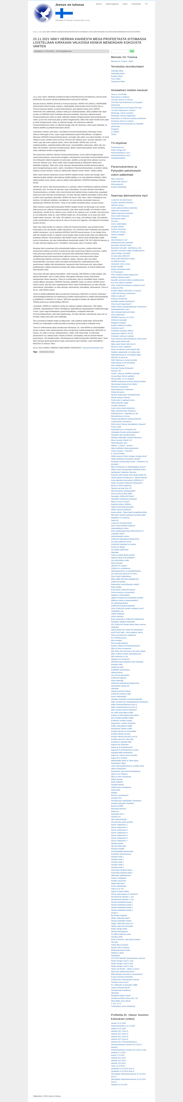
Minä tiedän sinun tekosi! (121, 1001)
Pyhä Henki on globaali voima (122, 400)
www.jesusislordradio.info (93, 348)
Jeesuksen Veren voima (120, 264)
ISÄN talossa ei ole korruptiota (123, 363)
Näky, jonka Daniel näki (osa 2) (123, 344)
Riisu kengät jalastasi (119, 643)
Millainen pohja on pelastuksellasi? (125, 600)
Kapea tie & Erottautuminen (122, 747)
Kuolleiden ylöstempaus (120, 670)
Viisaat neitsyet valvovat (120, 397)
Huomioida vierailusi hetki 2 (122, 873)
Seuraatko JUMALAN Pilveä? (122, 496)
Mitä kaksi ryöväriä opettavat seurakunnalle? (128, 515)
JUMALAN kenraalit (119, 320)
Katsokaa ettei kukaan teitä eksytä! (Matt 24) (128, 475)
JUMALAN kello (117, 667)
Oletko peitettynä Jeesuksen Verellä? (125, 459)
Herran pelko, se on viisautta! (122, 379)
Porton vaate (116, 427)
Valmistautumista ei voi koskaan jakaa (126, 355)
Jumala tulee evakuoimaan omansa (125, 980)
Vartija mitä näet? (118, 883)
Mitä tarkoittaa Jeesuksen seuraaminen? (127, 974)
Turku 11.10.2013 (118, 1066)
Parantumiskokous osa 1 (121, 153)
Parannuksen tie (117, 147)
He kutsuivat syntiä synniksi (122, 822)
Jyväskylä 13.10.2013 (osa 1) (122, 1069)
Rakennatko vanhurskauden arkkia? (125, 584)
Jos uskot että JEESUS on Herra (124, 574)
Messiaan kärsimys (118, 809)
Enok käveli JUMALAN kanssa (123, 590)
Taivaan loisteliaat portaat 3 (122, 907)
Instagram (115, 129)
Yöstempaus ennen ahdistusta (123, 1006)
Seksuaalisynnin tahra (119, 528)
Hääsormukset (117, 672)
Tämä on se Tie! (117, 889)
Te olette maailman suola (121, 934)
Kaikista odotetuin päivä (120, 277)
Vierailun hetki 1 (117, 857)
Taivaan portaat (117, 843)
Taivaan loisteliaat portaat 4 (122, 910)
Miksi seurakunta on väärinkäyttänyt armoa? (128, 467)
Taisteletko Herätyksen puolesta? (124, 499)
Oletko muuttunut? (118, 296)
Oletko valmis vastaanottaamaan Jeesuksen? (129, 307)
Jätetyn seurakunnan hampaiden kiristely (127, 598)
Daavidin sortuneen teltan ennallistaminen (127, 280)
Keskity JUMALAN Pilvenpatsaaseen (125, 646)
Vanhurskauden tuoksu (120, 536)
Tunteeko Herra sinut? (120, 982)
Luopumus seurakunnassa (121, 200)
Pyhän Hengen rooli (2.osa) (122, 964)
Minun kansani (117, 563)
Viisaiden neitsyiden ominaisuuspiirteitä (126, 699)
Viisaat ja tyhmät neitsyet (121, 691)
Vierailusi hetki (117, 937)
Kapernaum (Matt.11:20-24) (122, 333)
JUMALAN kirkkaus (118, 678)
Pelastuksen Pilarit (118, 763)
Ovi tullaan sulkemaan (120, 550)
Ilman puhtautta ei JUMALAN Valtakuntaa (127, 619)
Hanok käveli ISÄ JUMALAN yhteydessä (127, 630)
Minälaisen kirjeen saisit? (121, 996)
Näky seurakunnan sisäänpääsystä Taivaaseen (129, 702)
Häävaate (115, 552)
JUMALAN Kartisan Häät (121, 694)
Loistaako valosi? (118, 534)
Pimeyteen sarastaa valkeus (122, 331)
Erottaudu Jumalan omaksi (121, 721)
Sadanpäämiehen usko (120, 309)
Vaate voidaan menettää (120, 253)
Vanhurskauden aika (119, 443)
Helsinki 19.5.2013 (118, 1063)
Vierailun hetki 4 (117, 865)
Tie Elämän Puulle (118, 261)
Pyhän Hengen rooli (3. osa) (122, 966)
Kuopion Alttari (117, 76)
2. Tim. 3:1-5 (116, 1004)
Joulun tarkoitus (117, 616)
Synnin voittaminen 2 (119, 827)
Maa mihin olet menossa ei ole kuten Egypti (128, 651)
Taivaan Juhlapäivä (118, 878)
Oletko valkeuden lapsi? (120, 918)
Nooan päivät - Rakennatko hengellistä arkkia (129, 512)
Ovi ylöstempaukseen (119, 603)
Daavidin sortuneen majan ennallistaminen (128, 251)
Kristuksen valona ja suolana (122, 336)
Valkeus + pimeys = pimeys (122, 446)
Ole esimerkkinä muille (120, 560)
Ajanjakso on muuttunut (120, 518)
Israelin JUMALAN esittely (121, 325)
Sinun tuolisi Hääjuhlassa (121, 576)
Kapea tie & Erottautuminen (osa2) (124, 750)
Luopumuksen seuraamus (121, 421)
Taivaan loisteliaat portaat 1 (122, 902)
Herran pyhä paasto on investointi (124, 894)
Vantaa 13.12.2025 (118, 1023)
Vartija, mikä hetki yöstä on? (122, 923)
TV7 (146, 4)
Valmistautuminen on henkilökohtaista (126, 571)
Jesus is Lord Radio (119, 94)
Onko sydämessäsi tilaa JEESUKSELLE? (127, 531)
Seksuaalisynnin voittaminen (122, 389)
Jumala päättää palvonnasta (122, 851)
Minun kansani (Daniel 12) (121, 440)
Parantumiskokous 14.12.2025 (123, 1026)
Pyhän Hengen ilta (118, 150)
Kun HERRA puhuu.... (119, 638)
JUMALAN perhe (117, 392)
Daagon (114, 237)
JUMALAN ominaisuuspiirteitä (123, 606)
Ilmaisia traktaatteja (118, 187)
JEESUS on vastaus (119, 566)
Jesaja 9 (114, 913)
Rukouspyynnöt (117, 184)
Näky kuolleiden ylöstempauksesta (124, 448)
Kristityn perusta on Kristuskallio (123, 731)
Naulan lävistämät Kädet (120, 269)
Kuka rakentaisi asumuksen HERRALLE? (127, 480)
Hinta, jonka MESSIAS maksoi (123, 259)
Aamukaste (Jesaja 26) (120, 686)
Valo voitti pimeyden (119, 819)
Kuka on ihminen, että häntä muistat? (125, 939)
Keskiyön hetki (117, 664)
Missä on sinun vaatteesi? (121, 347)
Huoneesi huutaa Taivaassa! (122, 368)
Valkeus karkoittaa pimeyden (122, 507)
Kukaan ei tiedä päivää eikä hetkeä (125, 715)
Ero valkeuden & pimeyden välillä (124, 985)
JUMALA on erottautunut (121, 568)
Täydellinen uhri (117, 611)
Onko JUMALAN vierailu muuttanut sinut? (127, 608)
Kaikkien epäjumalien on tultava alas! (125, 352)
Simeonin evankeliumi (119, 387)
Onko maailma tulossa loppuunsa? (124, 275)
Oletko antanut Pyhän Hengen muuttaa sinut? (129, 456)
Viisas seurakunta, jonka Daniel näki (125, 349)
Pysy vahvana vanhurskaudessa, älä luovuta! (129, 339)
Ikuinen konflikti (117, 267)
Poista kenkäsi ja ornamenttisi (123, 592)
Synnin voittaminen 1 (119, 825)
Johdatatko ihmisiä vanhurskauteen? (125, 432)
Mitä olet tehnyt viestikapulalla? (123, 491)
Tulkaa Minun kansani (119, 945)
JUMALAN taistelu (118, 582)
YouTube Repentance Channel (123, 110)
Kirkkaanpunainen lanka (120, 950)
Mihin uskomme (117, 179)
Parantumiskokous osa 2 (121, 155)
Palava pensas (117, 779)
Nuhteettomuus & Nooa (120, 416)
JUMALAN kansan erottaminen (123, 293)
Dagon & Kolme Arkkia (120, 891)
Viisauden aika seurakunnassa (123, 435)
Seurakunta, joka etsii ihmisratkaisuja (125, 771)
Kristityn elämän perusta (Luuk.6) (124, 737)
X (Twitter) (115, 132)
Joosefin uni (116, 817)
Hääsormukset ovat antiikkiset (123, 558)
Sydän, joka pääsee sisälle (121, 726)
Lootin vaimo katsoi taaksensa (123, 408)
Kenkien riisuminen (118, 229)
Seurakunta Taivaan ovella (121, 729)
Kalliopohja (115, 956)
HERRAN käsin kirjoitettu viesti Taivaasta (127, 662)
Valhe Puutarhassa (118, 769)
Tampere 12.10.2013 (119, 1085)
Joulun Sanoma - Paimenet (122, 451)
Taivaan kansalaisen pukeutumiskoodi (126, 419)
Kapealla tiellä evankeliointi (121, 753)
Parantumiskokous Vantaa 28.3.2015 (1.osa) (128, 1050)
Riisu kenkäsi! (116, 640)
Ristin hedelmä (117, 782)
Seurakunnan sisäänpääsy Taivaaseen (126, 801)
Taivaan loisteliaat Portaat (121, 921)
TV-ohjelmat (119, 143)
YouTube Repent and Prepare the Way (126, 108)
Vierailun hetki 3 (117, 862)
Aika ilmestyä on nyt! (119, 240)
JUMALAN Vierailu (118, 232)
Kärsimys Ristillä (117, 849)
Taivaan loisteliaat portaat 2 (122, 905)
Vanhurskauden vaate (119, 403)
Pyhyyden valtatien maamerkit (123, 622)
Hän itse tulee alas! (118, 846)
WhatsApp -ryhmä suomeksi (122, 113)
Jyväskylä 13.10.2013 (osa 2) (122, 1071)
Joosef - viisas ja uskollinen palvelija (125, 373)
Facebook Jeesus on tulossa (122, 121)
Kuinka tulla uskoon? (119, 182)
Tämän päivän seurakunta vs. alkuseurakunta (129, 478)
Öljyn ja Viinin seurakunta (121, 648)
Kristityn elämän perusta (120, 734)
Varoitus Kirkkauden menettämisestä (125, 395)
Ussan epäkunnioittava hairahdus (124, 208)
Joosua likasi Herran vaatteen (122, 376)
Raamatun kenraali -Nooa (121, 245)
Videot (124, 4)
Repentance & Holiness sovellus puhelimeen (128, 118)
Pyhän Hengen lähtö (119, 929)
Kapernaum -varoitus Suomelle (123, 723)
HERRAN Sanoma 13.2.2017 (122, 317)
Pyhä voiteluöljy (117, 680)
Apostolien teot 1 (117, 814)
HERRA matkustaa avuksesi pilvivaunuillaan (128, 381)
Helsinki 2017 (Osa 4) (119, 1039)
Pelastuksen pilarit (118, 219)
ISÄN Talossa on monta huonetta (124, 360)
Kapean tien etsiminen (120, 745)
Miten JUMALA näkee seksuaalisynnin (126, 654)
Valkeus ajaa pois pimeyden (122, 213)
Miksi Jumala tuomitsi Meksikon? (124, 710)
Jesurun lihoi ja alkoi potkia (121, 494)
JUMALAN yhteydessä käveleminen (125, 539)
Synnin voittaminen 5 (119, 835)
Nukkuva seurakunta (119, 299)
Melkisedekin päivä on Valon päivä (124, 761)
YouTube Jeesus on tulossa (122, 100)
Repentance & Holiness (120, 97)
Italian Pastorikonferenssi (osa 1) (124, 705)
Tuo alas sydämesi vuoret (121, 542)
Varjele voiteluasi (117, 614)
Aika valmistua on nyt (119, 656)
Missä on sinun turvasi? (120, 502)
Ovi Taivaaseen (117, 272)
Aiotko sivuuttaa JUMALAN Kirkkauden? (127, 483)
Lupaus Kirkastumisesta (120, 988)
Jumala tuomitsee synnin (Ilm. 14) (124, 998)
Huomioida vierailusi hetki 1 (122, 870)
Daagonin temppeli (118, 323)
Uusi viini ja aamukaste (120, 675)
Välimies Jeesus (117, 205)
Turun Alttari (116, 79)
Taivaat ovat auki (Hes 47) (121, 488)
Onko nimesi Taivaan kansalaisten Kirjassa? (128, 424)
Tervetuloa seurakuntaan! (127, 66)
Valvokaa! (115, 688)
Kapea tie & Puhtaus (119, 758)
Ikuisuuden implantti (119, 915)
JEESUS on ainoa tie (119, 357)
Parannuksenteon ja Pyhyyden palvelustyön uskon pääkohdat (126, 170)
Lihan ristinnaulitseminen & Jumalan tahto (127, 766)
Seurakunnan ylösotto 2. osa (122, 899)
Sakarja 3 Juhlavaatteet (120, 595)
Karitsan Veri (116, 371)
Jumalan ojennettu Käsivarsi (122, 203)
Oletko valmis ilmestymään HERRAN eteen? (128, 470)
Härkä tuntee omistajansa (121, 787)
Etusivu (99, 4)
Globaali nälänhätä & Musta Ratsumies (126, 438)
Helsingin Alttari (117, 71)
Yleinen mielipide (118, 235)
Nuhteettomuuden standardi (122, 243)
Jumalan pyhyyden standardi (122, 803)
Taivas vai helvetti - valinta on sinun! (125, 969)
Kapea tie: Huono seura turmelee (124, 755)
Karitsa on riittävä (118, 547)
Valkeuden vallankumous (121, 875)
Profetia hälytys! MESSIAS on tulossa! (126, 291)
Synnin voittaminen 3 (119, 830)
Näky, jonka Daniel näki (120, 341)
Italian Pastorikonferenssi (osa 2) (124, 707)
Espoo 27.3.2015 (118, 1055)
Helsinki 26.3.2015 (118, 1058)
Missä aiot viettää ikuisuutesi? (123, 972)
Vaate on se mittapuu (119, 774)
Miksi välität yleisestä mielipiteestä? (125, 579)
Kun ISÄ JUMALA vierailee (121, 283)
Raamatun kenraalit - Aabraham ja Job (126, 248)
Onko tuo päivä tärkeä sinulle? (123, 555)
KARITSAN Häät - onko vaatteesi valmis (127, 632)
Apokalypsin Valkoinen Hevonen (123, 472)
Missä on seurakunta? (119, 795)
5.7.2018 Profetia (118, 454)
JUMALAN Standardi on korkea (123, 544)
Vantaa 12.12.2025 (118, 1028)
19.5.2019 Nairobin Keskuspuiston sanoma (128, 958)
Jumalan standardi (118, 405)
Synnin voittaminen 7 (119, 841)
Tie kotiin (114, 221)
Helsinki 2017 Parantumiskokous (124, 1042)
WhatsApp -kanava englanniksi (123, 116)
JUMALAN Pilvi (117, 288)
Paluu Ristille (116, 587)
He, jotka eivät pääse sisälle (122, 713)
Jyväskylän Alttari (118, 73)
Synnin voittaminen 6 (119, 838)
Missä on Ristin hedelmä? (121, 486)
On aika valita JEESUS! (120, 256)
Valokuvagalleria (112, 4)
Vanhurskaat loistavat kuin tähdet (124, 384)
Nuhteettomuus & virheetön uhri (123, 429)
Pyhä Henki (115, 790)
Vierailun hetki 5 (117, 867)
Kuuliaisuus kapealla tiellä (121, 742)
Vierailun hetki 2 (117, 859)
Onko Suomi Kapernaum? (121, 304)
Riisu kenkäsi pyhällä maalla (122, 718)
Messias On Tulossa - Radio (122, 61)
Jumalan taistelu (117, 227)
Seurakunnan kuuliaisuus (121, 990)
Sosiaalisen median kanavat (129, 90)
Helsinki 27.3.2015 (118, 1053)
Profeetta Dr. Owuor (47, 352)
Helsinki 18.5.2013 (118, 1061)
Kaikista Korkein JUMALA (121, 504)
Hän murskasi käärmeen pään (123, 312)
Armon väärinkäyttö (118, 224)
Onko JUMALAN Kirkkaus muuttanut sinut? (128, 285)
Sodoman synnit (117, 328)
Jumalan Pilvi (116, 798)
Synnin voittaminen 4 (119, 833)
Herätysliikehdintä (118, 158)
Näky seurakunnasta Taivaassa (123, 411)
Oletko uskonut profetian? (121, 510)
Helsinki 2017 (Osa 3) (119, 1037)
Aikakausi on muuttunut (120, 659)
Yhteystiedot (136, 4)
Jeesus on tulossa (69, 4)
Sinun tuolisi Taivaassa (120, 216)
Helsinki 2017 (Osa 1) (119, 1034)
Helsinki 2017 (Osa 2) (119, 1031)
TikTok (113, 134)
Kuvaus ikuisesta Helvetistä (122, 977)
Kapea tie (115, 520)
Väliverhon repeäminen (120, 211)
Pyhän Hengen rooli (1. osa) (122, 961)
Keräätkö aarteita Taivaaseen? (123, 301)
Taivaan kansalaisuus (119, 931)
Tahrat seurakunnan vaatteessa (123, 635)
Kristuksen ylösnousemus (121, 854)
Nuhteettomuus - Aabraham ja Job (124, 413)
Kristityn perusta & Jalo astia (122, 739)
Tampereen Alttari (118, 81)
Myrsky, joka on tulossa (120, 947)
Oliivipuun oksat (117, 953)
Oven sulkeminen (118, 315)
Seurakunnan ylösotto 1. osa (122, 897)
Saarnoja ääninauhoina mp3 (129, 195)
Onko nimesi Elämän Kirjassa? (123, 526)
